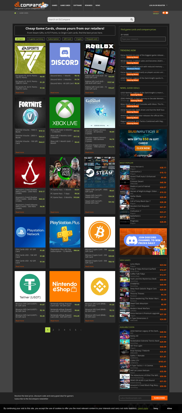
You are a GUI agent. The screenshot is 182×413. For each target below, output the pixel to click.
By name (143, 37)
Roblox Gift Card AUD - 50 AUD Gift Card (96, 76)
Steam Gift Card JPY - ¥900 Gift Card (96, 190)
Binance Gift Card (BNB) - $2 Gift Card (96, 310)
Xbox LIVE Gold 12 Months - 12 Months (61, 131)
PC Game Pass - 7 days (60, 193)
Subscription (53, 39)
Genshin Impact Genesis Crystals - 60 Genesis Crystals (95, 131)
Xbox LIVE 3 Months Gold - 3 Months (62, 136)
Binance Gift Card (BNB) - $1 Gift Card (96, 305)
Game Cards (65, 5)
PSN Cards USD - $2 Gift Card (26, 262)
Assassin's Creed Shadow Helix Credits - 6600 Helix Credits (26, 199)
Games (54, 5)
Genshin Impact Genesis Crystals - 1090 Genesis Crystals (95, 147)
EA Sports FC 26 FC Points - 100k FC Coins (27, 82)
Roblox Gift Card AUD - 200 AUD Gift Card (94, 82)
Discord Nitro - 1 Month (61, 76)
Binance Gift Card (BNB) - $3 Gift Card (96, 316)
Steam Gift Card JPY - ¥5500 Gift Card (94, 202)
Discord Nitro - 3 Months (61, 79)
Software (77, 5)
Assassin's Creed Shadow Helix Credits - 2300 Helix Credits (26, 191)
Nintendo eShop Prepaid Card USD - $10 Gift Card (61, 310)
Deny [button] (156, 408)
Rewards (88, 5)
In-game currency (35, 39)
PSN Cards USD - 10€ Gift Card (26, 256)
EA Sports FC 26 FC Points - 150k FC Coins (27, 88)
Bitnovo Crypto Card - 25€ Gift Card (96, 256)
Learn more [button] (143, 408)
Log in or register (157, 5)
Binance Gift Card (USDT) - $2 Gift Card (27, 310)
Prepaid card (91, 39)
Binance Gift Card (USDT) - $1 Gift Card (27, 305)
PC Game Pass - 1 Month (61, 190)
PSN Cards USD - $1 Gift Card (26, 250)
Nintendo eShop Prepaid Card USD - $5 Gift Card (61, 305)
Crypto (79, 39)
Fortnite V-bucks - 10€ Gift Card (27, 142)
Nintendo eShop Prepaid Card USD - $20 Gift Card (61, 316)
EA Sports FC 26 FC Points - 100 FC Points (27, 76)
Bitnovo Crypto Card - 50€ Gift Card (96, 262)
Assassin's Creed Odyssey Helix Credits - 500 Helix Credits (26, 206)
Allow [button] (169, 408)
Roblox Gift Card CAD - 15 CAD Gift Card (96, 88)
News (98, 5)
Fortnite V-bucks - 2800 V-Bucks (26, 136)
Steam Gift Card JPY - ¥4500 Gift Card (94, 196)
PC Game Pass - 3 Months (61, 197)
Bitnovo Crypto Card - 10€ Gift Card (96, 250)
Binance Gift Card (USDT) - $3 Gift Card (27, 316)
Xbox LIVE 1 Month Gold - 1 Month (62, 142)
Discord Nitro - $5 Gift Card (62, 83)
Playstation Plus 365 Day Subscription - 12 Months (61, 250)
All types (20, 39)
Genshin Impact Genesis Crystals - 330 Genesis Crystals (95, 139)
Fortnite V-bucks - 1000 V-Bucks (26, 131)
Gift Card (67, 39)
